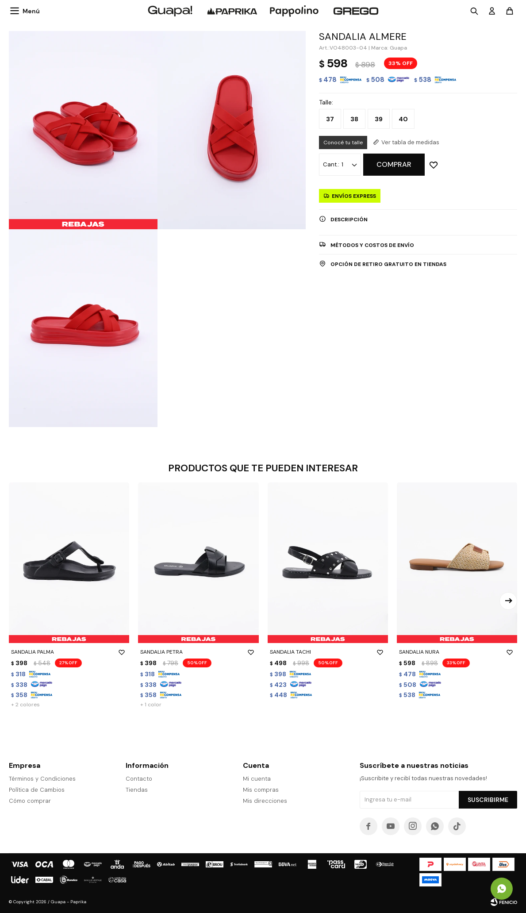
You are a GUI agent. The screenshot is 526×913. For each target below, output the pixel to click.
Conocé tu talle (343, 142)
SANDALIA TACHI (328, 651)
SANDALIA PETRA (198, 651)
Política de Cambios (37, 790)
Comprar (393, 164)
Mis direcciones (265, 801)
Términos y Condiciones (42, 778)
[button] (508, 601)
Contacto (139, 778)
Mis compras (261, 790)
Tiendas (137, 790)
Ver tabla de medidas (410, 142)
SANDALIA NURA (457, 651)
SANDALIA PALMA (69, 651)
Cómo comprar (30, 801)
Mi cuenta (257, 778)
